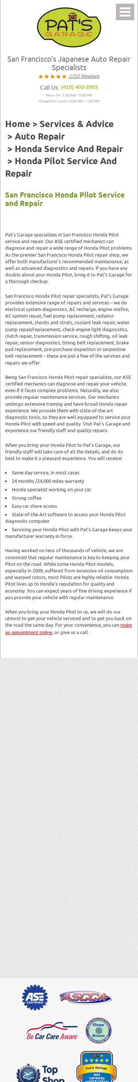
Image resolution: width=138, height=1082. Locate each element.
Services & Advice (77, 124)
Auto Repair (40, 137)
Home (17, 124)
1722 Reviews (83, 76)
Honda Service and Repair (69, 149)
